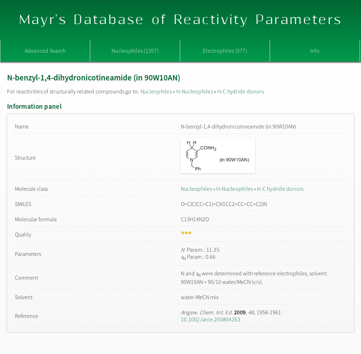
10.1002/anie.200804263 (210, 319)
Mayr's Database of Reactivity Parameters (180, 20)
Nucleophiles (156, 91)
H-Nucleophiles (194, 91)
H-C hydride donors (240, 91)
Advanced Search (45, 50)
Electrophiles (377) (225, 50)
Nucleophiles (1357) (135, 50)
